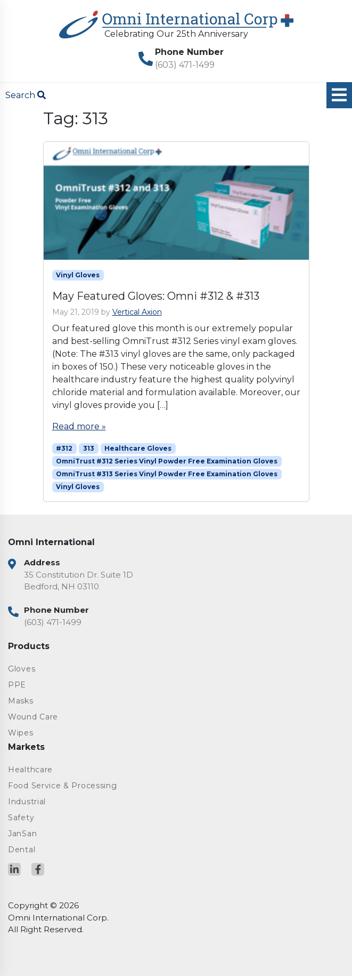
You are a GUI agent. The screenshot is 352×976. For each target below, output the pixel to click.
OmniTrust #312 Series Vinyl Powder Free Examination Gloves (166, 461)
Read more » (79, 426)
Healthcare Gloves (137, 448)
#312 (64, 448)
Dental (21, 849)
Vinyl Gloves (78, 275)
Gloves (21, 669)
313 (88, 448)
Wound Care (33, 717)
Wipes (21, 733)
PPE (17, 685)
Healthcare (30, 769)
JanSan (22, 833)
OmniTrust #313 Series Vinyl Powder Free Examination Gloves (166, 474)
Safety (21, 817)
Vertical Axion (137, 312)
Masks (21, 701)
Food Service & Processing (62, 785)
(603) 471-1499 (185, 65)
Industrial (27, 801)
